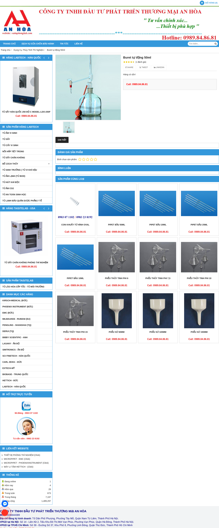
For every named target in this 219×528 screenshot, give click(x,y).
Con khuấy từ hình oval (75, 224)
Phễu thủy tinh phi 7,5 (157, 278)
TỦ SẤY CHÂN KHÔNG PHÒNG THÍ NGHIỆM (26, 262)
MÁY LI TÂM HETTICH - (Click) (18, 467)
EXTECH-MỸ (8, 368)
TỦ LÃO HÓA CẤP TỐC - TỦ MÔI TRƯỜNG (23, 286)
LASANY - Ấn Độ (11, 343)
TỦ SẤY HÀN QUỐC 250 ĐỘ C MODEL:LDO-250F (26, 112)
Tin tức (64, 43)
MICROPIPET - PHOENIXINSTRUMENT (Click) (26, 463)
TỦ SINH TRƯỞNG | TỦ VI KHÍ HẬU (19, 170)
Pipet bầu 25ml (199, 224)
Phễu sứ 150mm (199, 332)
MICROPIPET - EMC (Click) (17, 459)
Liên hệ (78, 43)
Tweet (143, 67)
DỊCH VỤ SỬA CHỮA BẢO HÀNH (38, 43)
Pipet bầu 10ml (75, 278)
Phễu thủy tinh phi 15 (75, 332)
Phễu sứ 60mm (117, 332)
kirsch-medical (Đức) (14, 300)
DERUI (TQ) (8, 331)
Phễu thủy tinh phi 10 (199, 278)
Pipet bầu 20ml (157, 224)
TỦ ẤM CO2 (8, 188)
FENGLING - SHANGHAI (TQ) (16, 325)
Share (129, 67)
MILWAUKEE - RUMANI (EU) (16, 319)
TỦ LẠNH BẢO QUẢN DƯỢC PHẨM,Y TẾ (22, 200)
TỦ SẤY (6, 139)
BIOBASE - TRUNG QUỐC (15, 374)
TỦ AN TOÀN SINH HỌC (14, 194)
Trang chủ (9, 43)
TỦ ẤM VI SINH (9, 133)
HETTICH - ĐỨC (10, 380)
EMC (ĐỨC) (8, 313)
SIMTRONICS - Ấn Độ (13, 349)
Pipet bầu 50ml (116, 224)
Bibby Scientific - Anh (15, 337)
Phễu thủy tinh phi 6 (116, 278)
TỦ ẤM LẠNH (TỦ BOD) (13, 176)
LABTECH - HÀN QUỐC (14, 386)
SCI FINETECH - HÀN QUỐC (16, 356)
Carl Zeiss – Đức (12, 362)
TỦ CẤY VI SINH (10, 145)
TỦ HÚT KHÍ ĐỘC (11, 182)
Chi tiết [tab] (62, 140)
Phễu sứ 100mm (157, 332)
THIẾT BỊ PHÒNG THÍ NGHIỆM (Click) (22, 455)
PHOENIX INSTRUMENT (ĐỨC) (17, 306)
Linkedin (159, 67)
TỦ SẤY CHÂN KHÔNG (13, 157)
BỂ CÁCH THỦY (26, 164)
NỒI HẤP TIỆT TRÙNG (13, 151)
